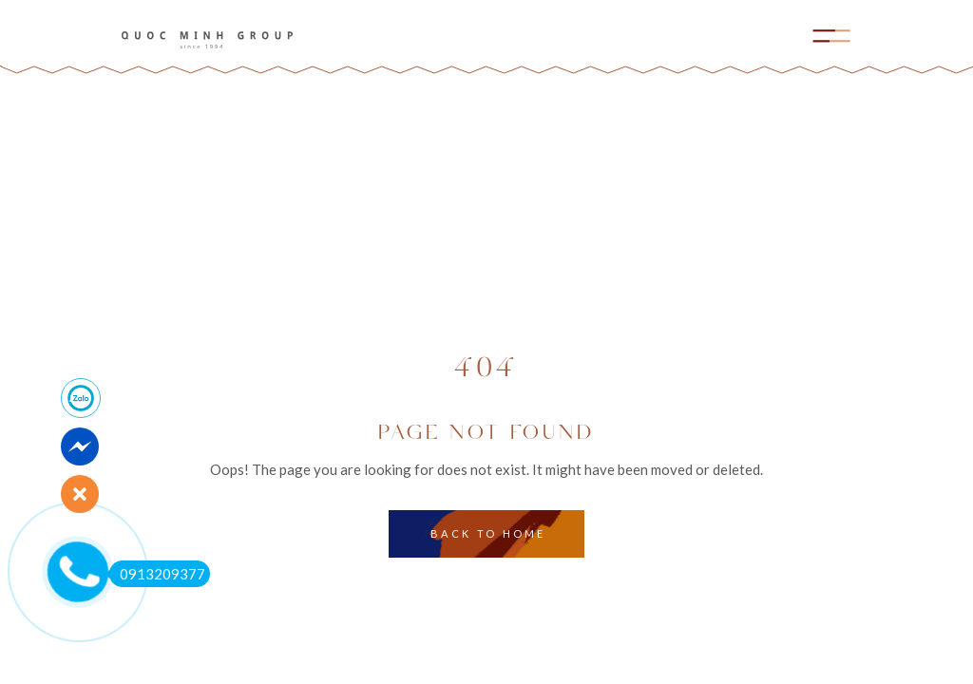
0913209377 (157, 573)
